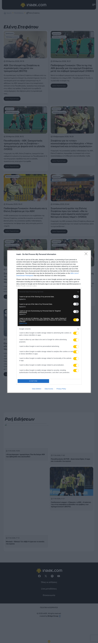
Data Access (49, 389)
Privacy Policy (61, 389)
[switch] (76, 296)
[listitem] (49, 292)
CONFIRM (33, 381)
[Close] (87, 254)
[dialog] (49, 321)
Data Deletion (36, 389)
